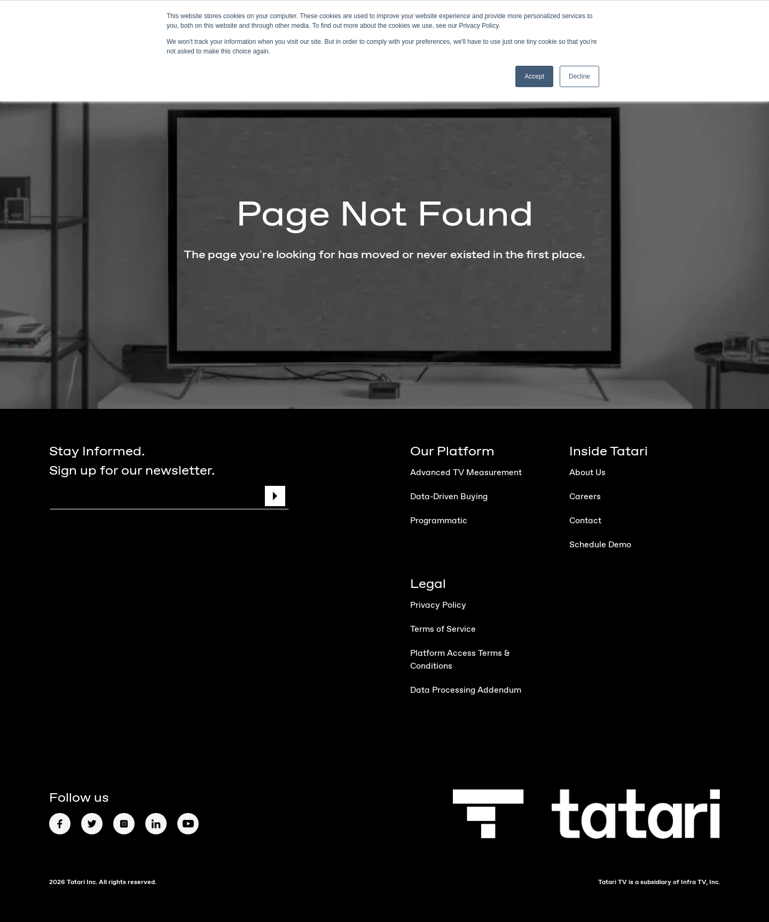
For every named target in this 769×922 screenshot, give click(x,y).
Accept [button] (534, 76)
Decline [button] (579, 76)
